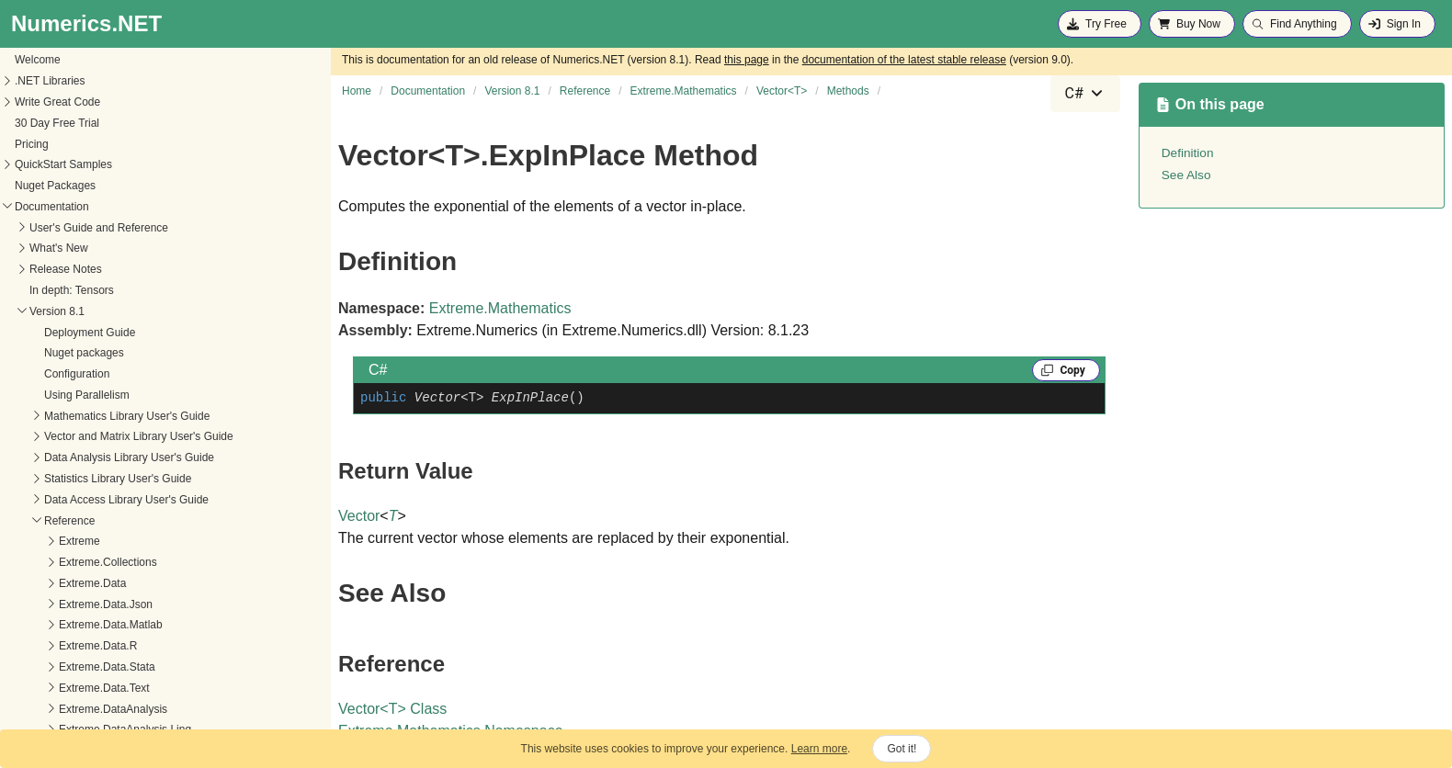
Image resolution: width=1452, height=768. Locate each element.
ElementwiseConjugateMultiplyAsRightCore (153, 354)
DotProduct (74, 313)
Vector (359, 516)
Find (57, 668)
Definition (1188, 153)
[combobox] (1085, 93)
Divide (62, 271)
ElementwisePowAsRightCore (120, 501)
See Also (1186, 175)
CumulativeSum (86, 166)
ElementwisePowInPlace (107, 542)
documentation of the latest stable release (904, 59)
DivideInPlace (80, 292)
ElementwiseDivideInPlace (111, 417)
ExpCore (68, 626)
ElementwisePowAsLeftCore (116, 480)
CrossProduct (80, 82)
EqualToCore (78, 605)
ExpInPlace (75, 647)
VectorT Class (392, 709)
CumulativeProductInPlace (111, 125)
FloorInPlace (77, 710)
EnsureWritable (84, 564)
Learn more (819, 748)
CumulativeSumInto (95, 208)
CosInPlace (75, 61)
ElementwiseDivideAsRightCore (124, 396)
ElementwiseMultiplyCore (109, 438)
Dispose (66, 249)
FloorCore (71, 689)
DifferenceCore (83, 228)
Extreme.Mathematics (500, 308)
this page (746, 59)
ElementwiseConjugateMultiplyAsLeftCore (149, 333)
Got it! (901, 748)
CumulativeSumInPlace (104, 187)
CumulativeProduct (93, 103)
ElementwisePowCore (100, 521)
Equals (64, 585)
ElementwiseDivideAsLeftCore (121, 375)
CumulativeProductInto (102, 145)
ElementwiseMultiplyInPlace (115, 459)
